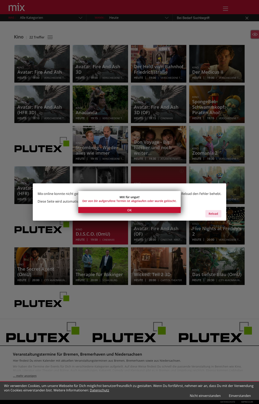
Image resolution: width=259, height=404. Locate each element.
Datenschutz (99, 390)
